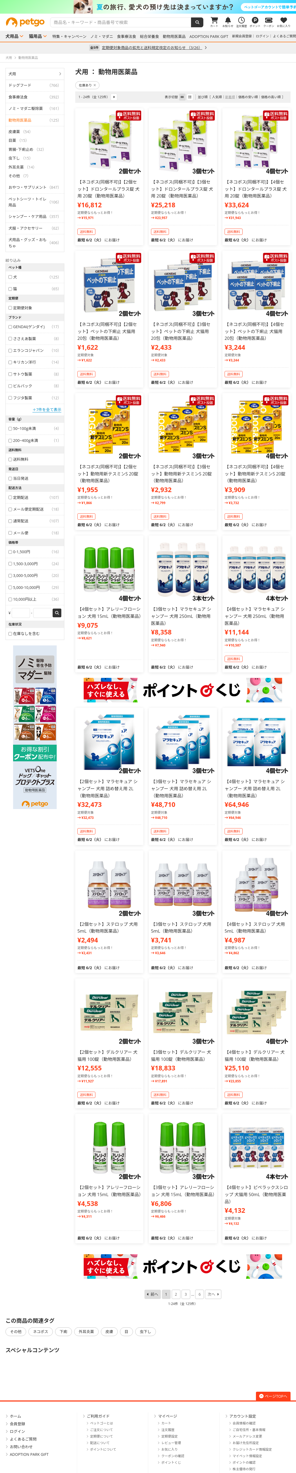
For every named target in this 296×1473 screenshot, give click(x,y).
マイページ (167, 1416)
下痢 (63, 1331)
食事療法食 (126, 36)
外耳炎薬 (86, 1331)
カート (166, 1423)
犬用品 (12, 36)
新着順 (230, 97)
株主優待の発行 (244, 1469)
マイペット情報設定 (247, 1456)
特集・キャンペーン (69, 36)
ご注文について (101, 1429)
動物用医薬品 (174, 36)
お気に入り (169, 1449)
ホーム (15, 1416)
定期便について (101, 1436)
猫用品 (35, 36)
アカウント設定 (242, 1416)
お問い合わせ (21, 1446)
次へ (211, 1294)
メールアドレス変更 (247, 1436)
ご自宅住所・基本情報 (249, 1429)
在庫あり (87, 85)
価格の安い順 (248, 97)
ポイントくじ (171, 1462)
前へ (154, 1294)
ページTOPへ (273, 1396)
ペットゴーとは (101, 1423)
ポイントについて (103, 1449)
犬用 (12, 73)
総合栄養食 (149, 36)
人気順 (217, 97)
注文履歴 (167, 1429)
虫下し (145, 1331)
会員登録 (17, 1423)
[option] (148, 7)
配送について (100, 1443)
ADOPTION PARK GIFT (208, 36)
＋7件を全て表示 (46, 409)
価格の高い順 (271, 97)
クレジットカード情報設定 (252, 1449)
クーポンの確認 (172, 1456)
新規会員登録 (242, 36)
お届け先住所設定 (246, 1443)
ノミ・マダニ (101, 36)
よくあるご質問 (284, 36)
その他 (16, 1331)
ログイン (262, 36)
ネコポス (40, 1331)
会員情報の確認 (244, 1423)
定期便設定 (169, 1436)
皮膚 (109, 1331)
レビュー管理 (171, 1443)
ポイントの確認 (244, 1462)
